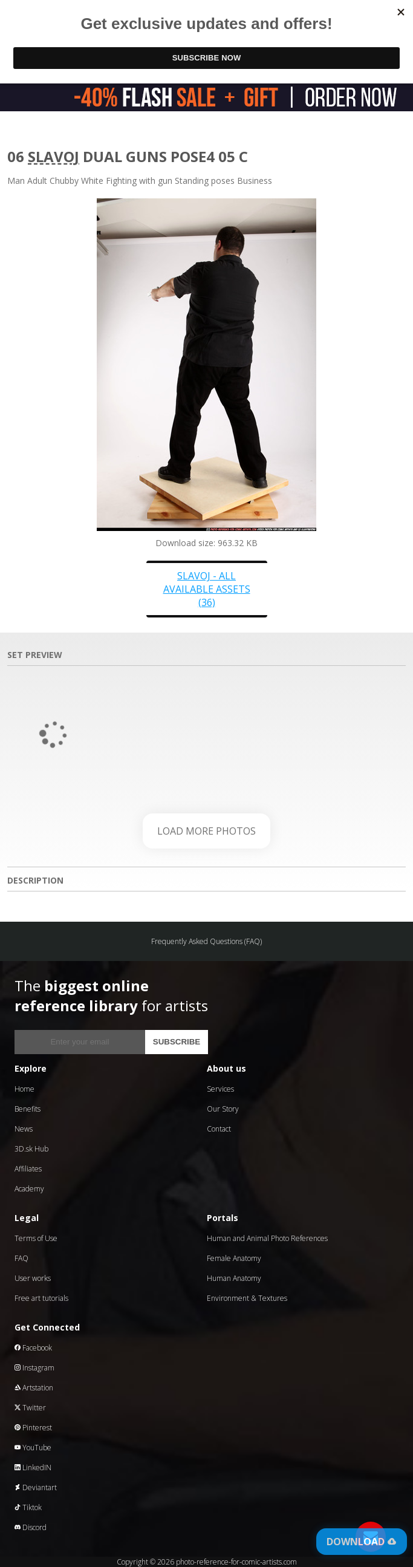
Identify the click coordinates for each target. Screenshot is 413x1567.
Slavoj (53, 156)
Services (220, 1089)
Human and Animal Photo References (267, 1238)
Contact (219, 1129)
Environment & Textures (247, 1298)
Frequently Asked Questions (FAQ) (206, 941)
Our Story (223, 1109)
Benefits (28, 1109)
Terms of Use (36, 1238)
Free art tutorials (41, 1298)
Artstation (34, 1388)
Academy (29, 1189)
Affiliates (28, 1169)
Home (24, 1089)
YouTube (33, 1447)
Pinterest (33, 1427)
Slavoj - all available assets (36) (206, 589)
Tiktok (28, 1507)
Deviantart (36, 1487)
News (24, 1129)
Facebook (33, 1348)
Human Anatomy (234, 1278)
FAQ (21, 1258)
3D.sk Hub (31, 1149)
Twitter (30, 1407)
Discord (31, 1527)
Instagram (34, 1368)
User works (33, 1278)
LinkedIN (33, 1467)
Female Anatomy (234, 1258)
